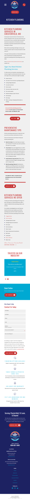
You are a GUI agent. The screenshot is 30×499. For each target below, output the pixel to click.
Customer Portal (15, 477)
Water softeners (9, 237)
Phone (6, 318)
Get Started (10, 295)
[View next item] (8, 279)
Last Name (7, 314)
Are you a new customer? (9, 329)
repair (14, 61)
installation (9, 61)
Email (6, 322)
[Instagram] (15, 488)
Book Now (15, 12)
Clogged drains (9, 216)
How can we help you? (9, 333)
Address (6, 326)
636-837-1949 (15, 445)
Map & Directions (11, 456)
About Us (15, 473)
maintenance (19, 61)
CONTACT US (10, 186)
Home (15, 470)
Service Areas (15, 475)
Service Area (15, 425)
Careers (15, 480)
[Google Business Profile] (17, 488)
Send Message (11, 353)
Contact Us (15, 482)
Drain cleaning (9, 218)
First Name (7, 310)
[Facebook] (12, 488)
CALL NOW (15, 118)
